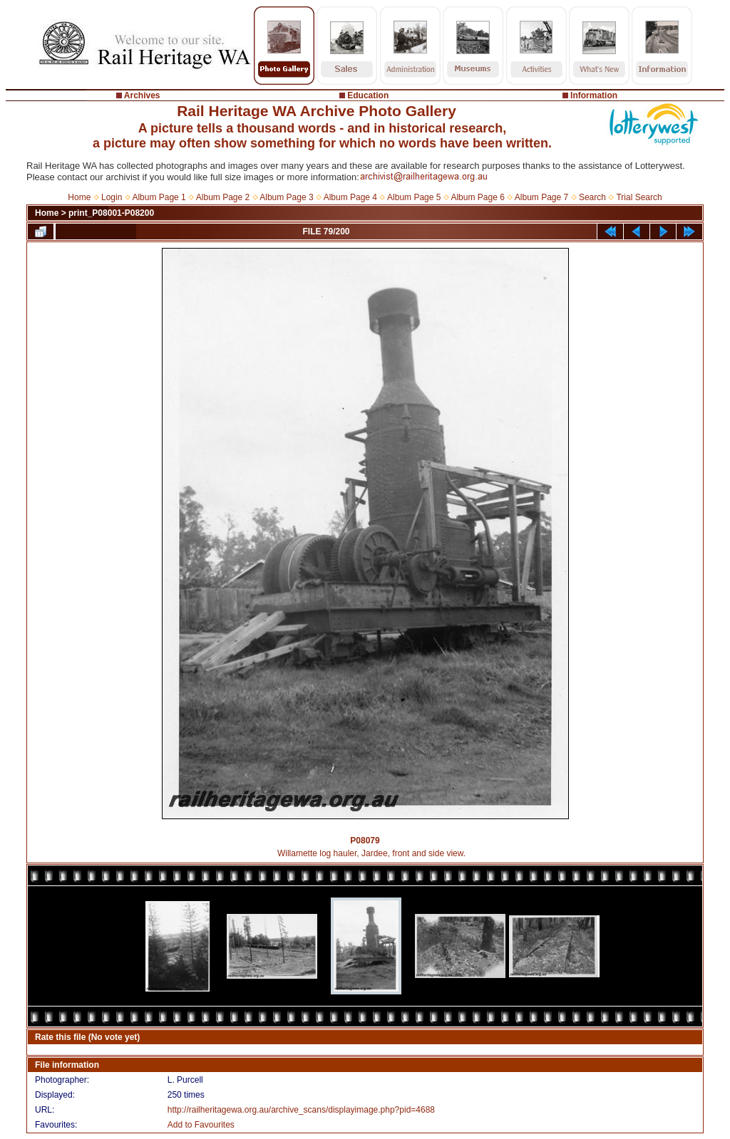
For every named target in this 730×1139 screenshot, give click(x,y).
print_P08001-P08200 (111, 213)
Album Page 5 (414, 197)
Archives (142, 95)
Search (592, 197)
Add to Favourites (201, 1125)
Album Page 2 (223, 197)
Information (593, 95)
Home (79, 197)
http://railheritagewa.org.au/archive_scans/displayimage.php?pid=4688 (301, 1110)
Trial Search (639, 197)
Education (368, 95)
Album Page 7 (541, 197)
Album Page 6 (477, 197)
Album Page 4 (350, 197)
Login (111, 197)
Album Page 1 (158, 197)
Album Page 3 (286, 197)
